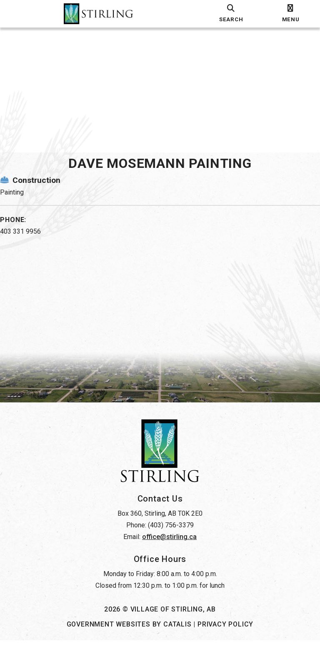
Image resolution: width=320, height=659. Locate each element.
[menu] (290, 13)
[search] (231, 13)
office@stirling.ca (169, 555)
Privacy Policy (225, 643)
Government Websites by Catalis (129, 643)
